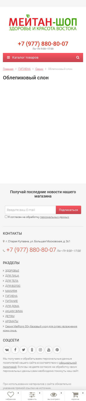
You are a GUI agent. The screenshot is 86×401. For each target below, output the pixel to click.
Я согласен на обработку (37, 216)
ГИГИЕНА (11, 295)
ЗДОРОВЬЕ (12, 270)
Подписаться (68, 210)
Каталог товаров (23, 57)
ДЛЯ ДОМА (12, 306)
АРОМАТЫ (11, 321)
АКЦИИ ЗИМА (14, 311)
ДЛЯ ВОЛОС (12, 285)
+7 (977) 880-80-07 (43, 43)
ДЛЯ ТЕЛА (11, 280)
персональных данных (54, 216)
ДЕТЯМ (9, 316)
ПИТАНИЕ (11, 301)
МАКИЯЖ (11, 290)
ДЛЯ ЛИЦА (12, 275)
